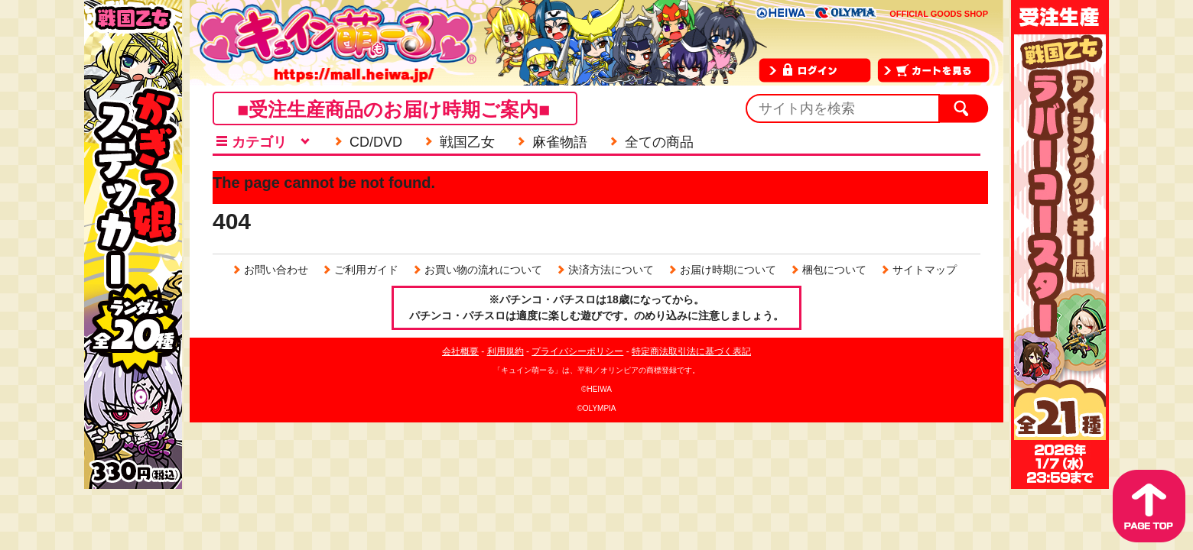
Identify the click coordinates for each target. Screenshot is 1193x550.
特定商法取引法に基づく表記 (691, 351)
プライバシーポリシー (577, 351)
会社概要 (460, 351)
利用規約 (505, 351)
